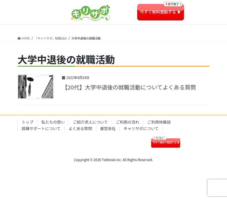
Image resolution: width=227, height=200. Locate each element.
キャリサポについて (141, 128)
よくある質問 (80, 128)
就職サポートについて (41, 128)
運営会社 (108, 128)
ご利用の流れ (127, 122)
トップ (27, 122)
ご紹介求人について (90, 122)
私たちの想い (53, 122)
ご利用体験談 (159, 122)
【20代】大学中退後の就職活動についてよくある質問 (129, 87)
